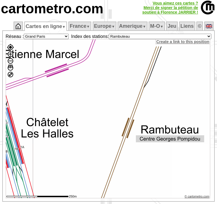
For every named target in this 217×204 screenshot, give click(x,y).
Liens (187, 26)
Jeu (172, 26)
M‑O (156, 26)
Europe (104, 26)
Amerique (132, 26)
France (80, 26)
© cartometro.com (197, 197)
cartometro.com (52, 8)
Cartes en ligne (46, 26)
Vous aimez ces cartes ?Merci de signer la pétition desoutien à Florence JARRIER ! (170, 7)
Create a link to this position (183, 41)
